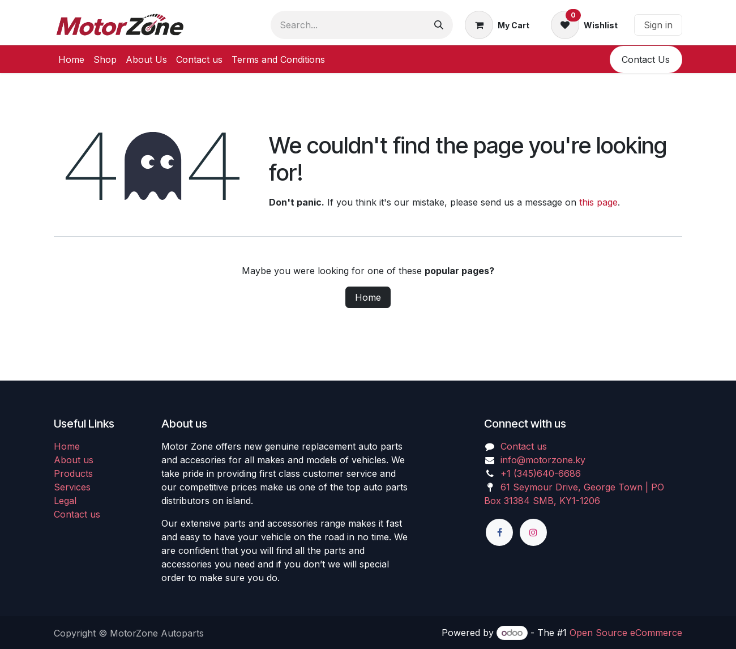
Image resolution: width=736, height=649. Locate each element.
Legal (65, 500)
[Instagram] (533, 532)
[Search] (439, 25)
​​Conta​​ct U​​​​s (646, 59)
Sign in (658, 25)
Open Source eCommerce (626, 632)
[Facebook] (499, 532)
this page (598, 202)
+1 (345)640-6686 (540, 473)
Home (368, 297)
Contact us (77, 514)
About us (73, 460)
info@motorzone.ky (542, 460)
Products (73, 473)
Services (72, 487)
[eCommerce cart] (497, 25)
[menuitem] (71, 59)
